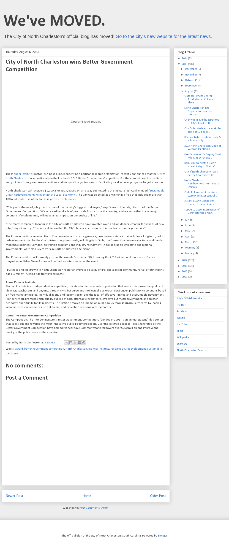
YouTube (182, 324)
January (190, 253)
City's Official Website (189, 298)
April (188, 236)
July (187, 220)
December (191, 69)
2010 (185, 271)
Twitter (181, 305)
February (190, 247)
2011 (185, 266)
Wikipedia (183, 337)
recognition (118, 348)
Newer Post (14, 496)
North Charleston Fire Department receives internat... (198, 111)
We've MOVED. (54, 21)
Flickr (180, 331)
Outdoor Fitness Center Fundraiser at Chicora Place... (198, 99)
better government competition (44, 348)
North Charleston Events (191, 350)
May (188, 231)
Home (86, 496)
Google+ (182, 318)
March (189, 242)
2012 (185, 260)
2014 (185, 58)
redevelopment (136, 348)
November (191, 74)
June (188, 225)
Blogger (162, 535)
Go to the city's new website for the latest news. (164, 36)
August (189, 91)
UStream (182, 344)
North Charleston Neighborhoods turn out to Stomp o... (201, 184)
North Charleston (76, 348)
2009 (185, 277)
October (190, 80)
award (19, 348)
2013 (185, 64)
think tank (12, 353)
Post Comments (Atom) (94, 507)
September (191, 85)
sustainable (154, 348)
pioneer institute (98, 348)
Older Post (158, 496)
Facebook (182, 311)
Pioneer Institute (21, 174)
